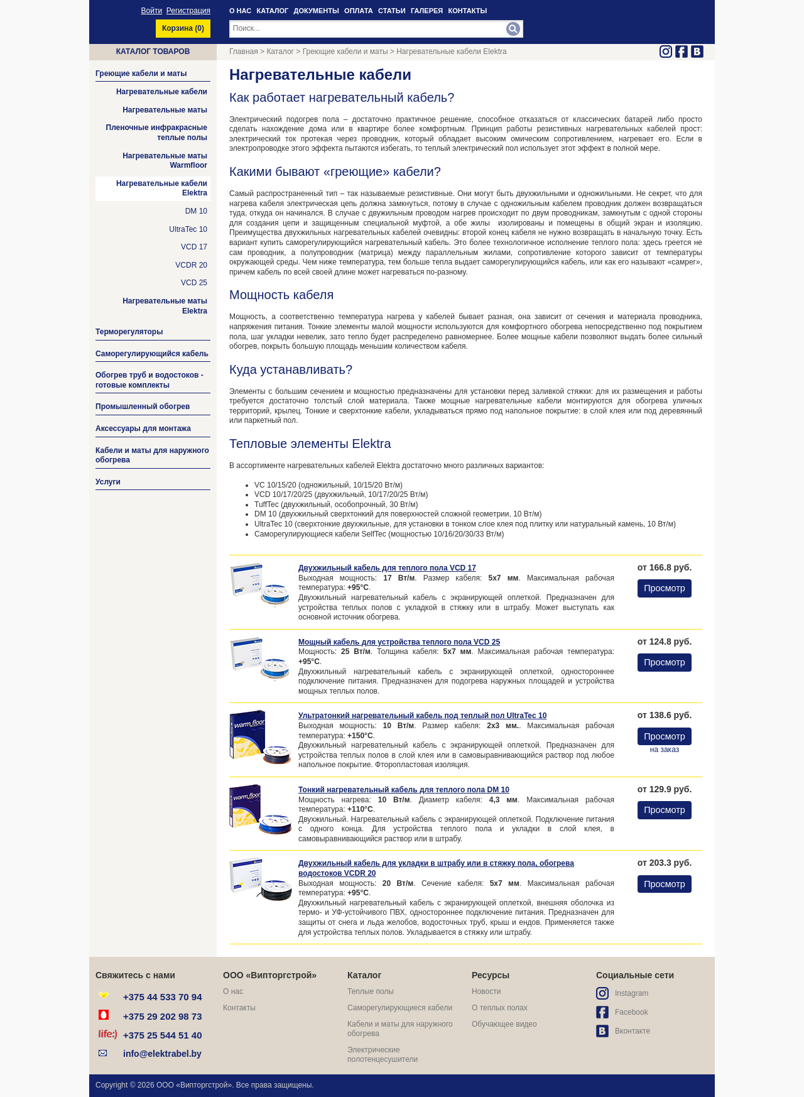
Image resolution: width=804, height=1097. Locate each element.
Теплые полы (370, 991)
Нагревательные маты (164, 110)
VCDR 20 (191, 265)
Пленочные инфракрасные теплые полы (157, 132)
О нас (233, 991)
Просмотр (664, 588)
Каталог (280, 51)
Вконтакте (632, 1031)
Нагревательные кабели (161, 91)
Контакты (239, 1007)
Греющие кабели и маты (345, 51)
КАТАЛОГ (273, 10)
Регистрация (188, 10)
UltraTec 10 (188, 229)
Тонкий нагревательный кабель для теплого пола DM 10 (403, 789)
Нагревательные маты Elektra (164, 306)
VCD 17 (194, 247)
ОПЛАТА (358, 10)
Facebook (631, 1012)
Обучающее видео (504, 1024)
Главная (243, 51)
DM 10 (196, 211)
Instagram (631, 993)
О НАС (240, 10)
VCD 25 (194, 282)
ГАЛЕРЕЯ (427, 10)
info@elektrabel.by (162, 1054)
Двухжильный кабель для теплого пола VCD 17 (387, 568)
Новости (486, 991)
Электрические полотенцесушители (382, 1054)
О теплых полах (500, 1007)
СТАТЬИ (392, 10)
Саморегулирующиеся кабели (399, 1007)
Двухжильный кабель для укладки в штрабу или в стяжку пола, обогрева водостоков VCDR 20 (436, 868)
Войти (152, 10)
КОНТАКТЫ (467, 10)
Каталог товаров (153, 51)
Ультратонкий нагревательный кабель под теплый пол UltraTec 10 (422, 715)
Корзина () (183, 28)
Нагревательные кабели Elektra (161, 188)
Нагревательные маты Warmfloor (164, 160)
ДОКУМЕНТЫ (316, 10)
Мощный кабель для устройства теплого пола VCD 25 (399, 642)
